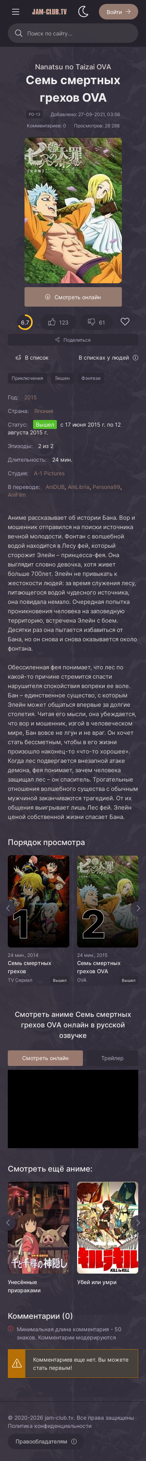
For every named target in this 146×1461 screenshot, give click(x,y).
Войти (114, 12)
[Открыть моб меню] (15, 11)
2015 (30, 397)
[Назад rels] (8, 1223)
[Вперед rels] (138, 1223)
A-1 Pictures (49, 473)
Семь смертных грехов (29, 967)
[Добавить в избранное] (125, 322)
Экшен (62, 378)
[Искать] (18, 33)
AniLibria (79, 486)
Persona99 (106, 486)
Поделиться (77, 340)
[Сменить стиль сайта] (83, 11)
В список (37, 357)
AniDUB (55, 486)
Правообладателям (41, 1441)
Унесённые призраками (24, 1286)
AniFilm (17, 494)
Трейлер (112, 1058)
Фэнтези (90, 378)
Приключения (27, 378)
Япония (43, 411)
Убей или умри (96, 1282)
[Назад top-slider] (8, 908)
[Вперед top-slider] (138, 908)
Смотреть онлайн (78, 297)
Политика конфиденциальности (49, 1425)
